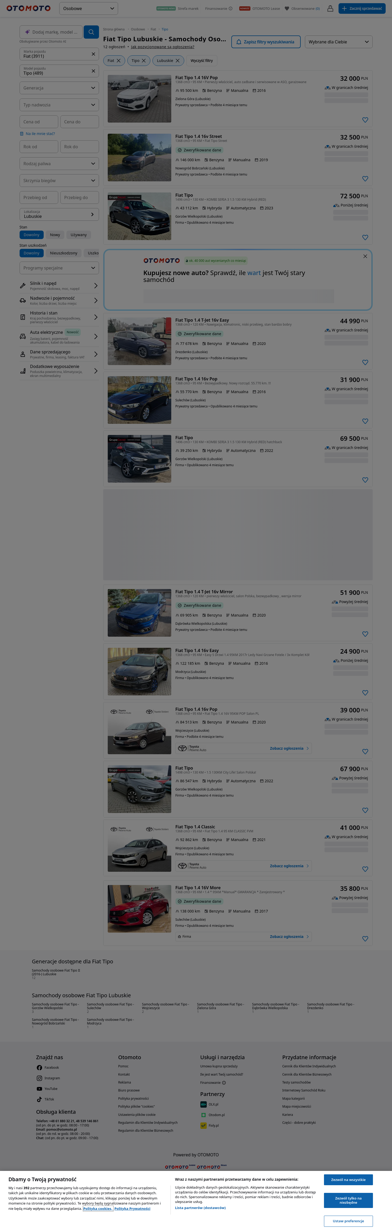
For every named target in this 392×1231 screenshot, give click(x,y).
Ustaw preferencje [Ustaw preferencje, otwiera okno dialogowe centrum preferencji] (348, 1221)
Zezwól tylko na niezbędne (348, 1200)
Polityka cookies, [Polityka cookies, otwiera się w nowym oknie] (98, 1208)
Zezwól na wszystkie (348, 1179)
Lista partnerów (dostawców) (200, 1207)
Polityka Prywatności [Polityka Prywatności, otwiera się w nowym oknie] (132, 1208)
